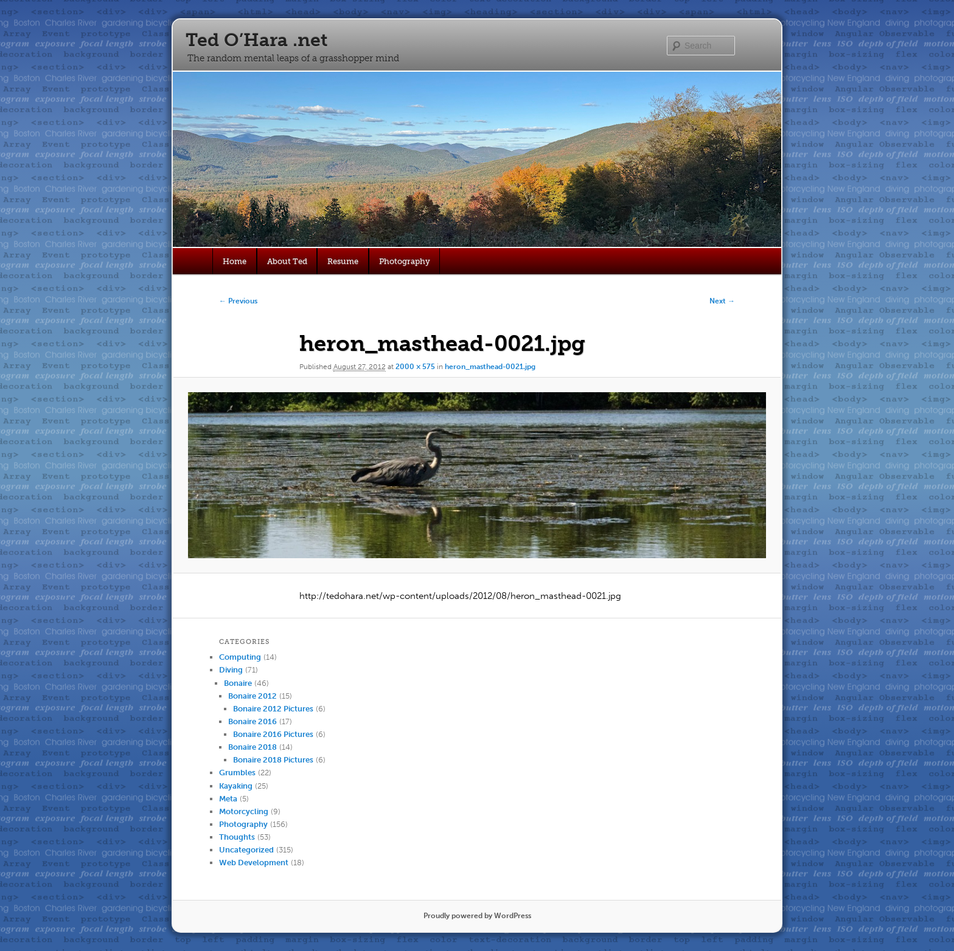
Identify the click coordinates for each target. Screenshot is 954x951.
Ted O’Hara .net (256, 40)
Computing (240, 657)
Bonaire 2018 (252, 747)
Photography (404, 261)
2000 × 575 (415, 366)
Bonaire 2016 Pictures (273, 734)
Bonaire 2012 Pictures (273, 708)
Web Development (253, 862)
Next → (722, 301)
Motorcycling (243, 811)
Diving (231, 669)
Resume (342, 261)
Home (234, 261)
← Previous (238, 301)
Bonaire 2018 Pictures (273, 759)
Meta (228, 798)
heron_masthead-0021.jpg (490, 366)
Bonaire (238, 683)
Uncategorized (246, 849)
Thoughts (237, 837)
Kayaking (235, 785)
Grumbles (237, 772)
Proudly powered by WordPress (477, 915)
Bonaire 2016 (252, 721)
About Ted (287, 261)
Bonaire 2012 (252, 695)
